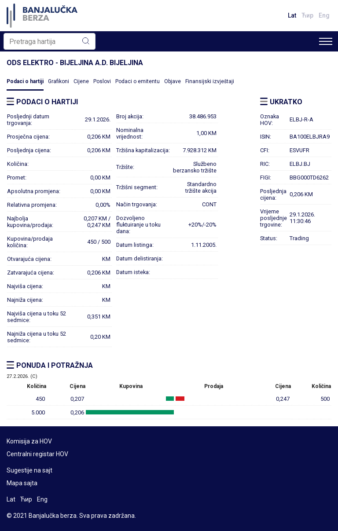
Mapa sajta (22, 483)
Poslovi (102, 81)
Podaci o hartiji (25, 81)
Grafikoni (58, 81)
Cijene (81, 81)
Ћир (307, 15)
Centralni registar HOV (37, 454)
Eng (324, 15)
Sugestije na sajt (29, 470)
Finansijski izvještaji (209, 81)
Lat (292, 15)
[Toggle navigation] (325, 41)
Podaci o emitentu (137, 81)
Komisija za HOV (29, 441)
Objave (172, 81)
